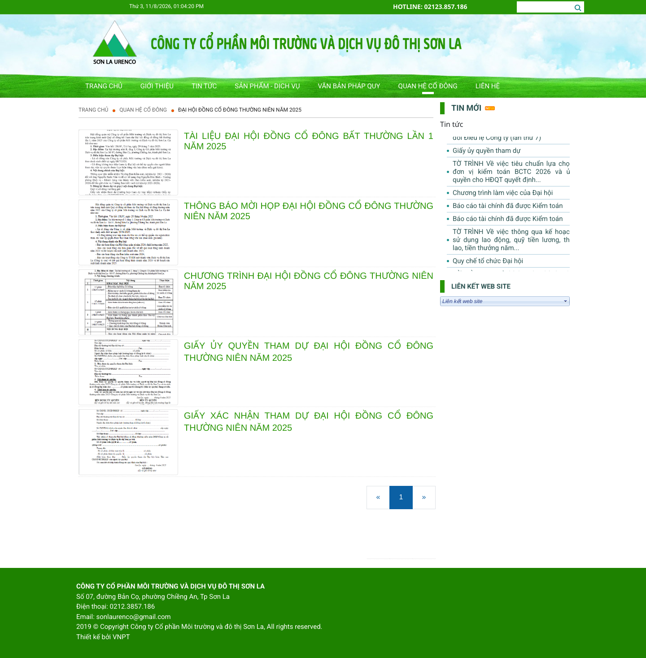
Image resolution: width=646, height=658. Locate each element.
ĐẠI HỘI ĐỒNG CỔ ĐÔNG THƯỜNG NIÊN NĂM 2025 (239, 110)
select (566, 301)
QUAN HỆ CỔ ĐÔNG (143, 110)
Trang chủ (93, 110)
